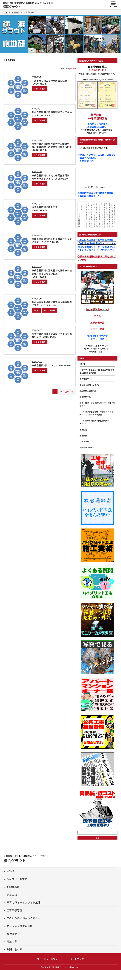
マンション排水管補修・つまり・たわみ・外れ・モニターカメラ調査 (97, 413)
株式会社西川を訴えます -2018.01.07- (45, 208)
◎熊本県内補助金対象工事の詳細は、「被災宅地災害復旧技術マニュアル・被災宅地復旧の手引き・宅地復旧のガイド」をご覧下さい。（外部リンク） (96, 244)
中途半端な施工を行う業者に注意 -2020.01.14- (49, 82)
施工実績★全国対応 (88, 390)
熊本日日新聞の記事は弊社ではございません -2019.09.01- (52, 113)
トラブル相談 (39, 88)
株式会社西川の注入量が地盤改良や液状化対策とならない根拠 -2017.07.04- (52, 273)
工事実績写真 (85, 396)
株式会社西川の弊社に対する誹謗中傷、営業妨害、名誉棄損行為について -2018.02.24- (52, 147)
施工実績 (12, 894)
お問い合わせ (14, 949)
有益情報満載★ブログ (97, 309)
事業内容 (83, 429)
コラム (97, 316)
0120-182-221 (97, 70)
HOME (82, 363)
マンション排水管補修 (20, 926)
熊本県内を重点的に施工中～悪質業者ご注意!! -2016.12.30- (52, 303)
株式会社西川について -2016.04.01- (51, 365)
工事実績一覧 (97, 322)
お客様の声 (84, 378)
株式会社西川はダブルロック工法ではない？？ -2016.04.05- (52, 335)
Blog (36, 310)
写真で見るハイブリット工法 (24, 902)
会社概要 (83, 435)
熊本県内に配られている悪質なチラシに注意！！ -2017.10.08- (52, 240)
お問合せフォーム (87, 447)
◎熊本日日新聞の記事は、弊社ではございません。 (96, 258)
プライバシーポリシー (48, 958)
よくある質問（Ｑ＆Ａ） (90, 384)
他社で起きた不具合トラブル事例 (97, 337)
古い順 (73, 68)
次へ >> (69, 392)
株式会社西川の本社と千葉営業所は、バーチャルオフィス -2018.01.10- (52, 177)
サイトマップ (85, 441)
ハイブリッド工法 (17, 879)
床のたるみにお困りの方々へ (24, 918)
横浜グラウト (28, 4)
